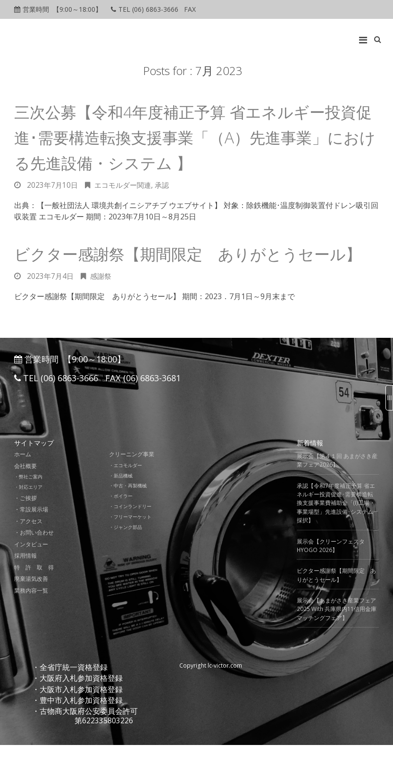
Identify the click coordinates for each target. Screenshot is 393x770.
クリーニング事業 (131, 480)
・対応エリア (29, 512)
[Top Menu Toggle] (365, 38)
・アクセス (28, 546)
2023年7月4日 (51, 301)
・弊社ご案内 (29, 502)
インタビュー (31, 569)
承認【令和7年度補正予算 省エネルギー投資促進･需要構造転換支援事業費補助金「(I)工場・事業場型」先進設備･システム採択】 (336, 528)
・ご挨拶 (25, 523)
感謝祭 (103, 301)
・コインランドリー (132, 530)
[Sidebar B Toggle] (389, 397)
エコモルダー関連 (126, 185)
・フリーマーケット (132, 541)
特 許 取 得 (34, 592)
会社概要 (25, 491)
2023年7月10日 (53, 185)
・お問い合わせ (34, 557)
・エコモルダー (127, 490)
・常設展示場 (31, 534)
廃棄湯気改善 (31, 604)
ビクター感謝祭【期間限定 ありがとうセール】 (336, 600)
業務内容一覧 (31, 615)
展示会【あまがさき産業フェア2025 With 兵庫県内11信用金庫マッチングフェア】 (336, 634)
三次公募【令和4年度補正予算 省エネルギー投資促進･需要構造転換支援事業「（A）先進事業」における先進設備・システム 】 (192, 137)
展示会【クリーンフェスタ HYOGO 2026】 (331, 570)
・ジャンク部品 (127, 551)
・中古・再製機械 (130, 510)
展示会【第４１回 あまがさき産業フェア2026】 (337, 485)
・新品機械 (122, 500)
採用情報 (25, 581)
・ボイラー (122, 521)
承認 (167, 185)
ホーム (22, 480)
